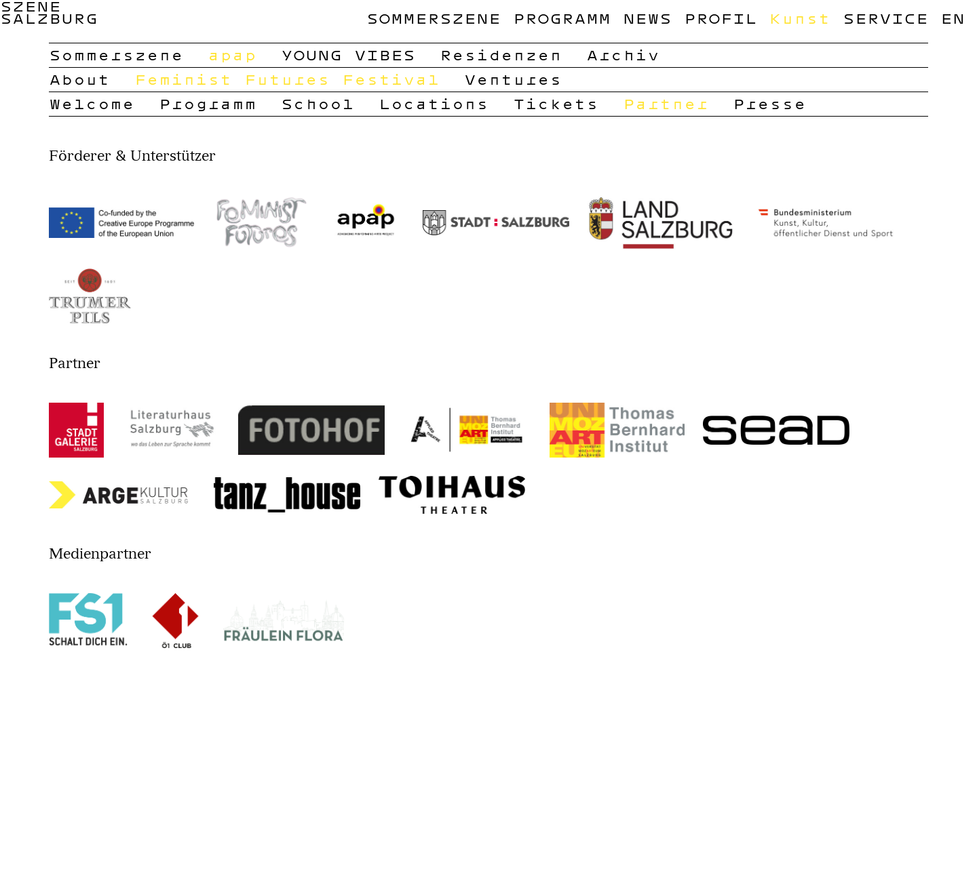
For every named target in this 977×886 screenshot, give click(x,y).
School (317, 103)
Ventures (513, 78)
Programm (562, 17)
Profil (720, 17)
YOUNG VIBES (348, 54)
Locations (433, 103)
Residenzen (501, 54)
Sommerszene (433, 17)
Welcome (91, 103)
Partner (665, 103)
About (79, 78)
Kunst (799, 17)
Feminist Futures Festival (287, 78)
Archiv (622, 54)
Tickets (555, 103)
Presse (769, 103)
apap (232, 54)
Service (885, 17)
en (952, 17)
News (647, 17)
